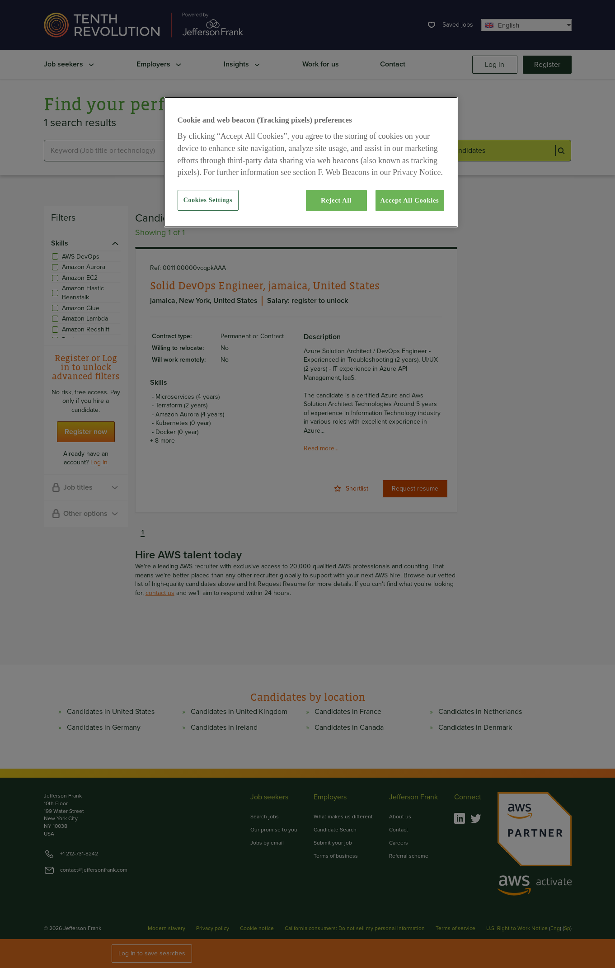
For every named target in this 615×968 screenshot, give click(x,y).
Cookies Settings (207, 200)
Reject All (336, 200)
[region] (311, 162)
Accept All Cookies (409, 200)
